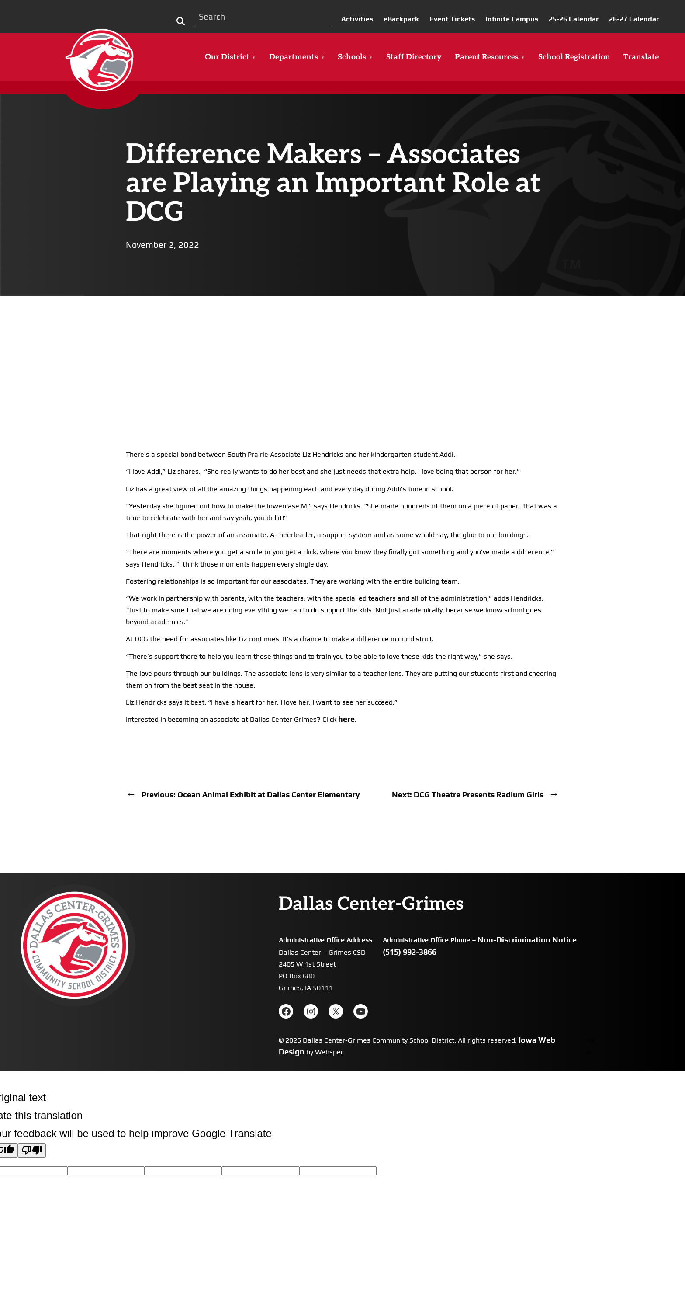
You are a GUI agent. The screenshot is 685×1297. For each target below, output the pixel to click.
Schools (355, 57)
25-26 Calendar (574, 19)
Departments (297, 57)
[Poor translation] (32, 1150)
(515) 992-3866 (409, 951)
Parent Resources (490, 57)
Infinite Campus (511, 19)
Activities (357, 19)
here (346, 718)
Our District (230, 57)
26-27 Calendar (634, 19)
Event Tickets (452, 19)
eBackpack (401, 19)
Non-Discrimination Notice (527, 939)
